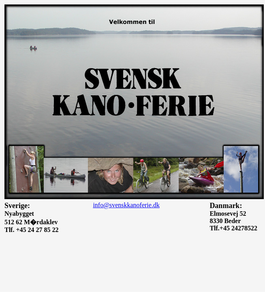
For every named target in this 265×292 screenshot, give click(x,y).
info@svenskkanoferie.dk (126, 205)
